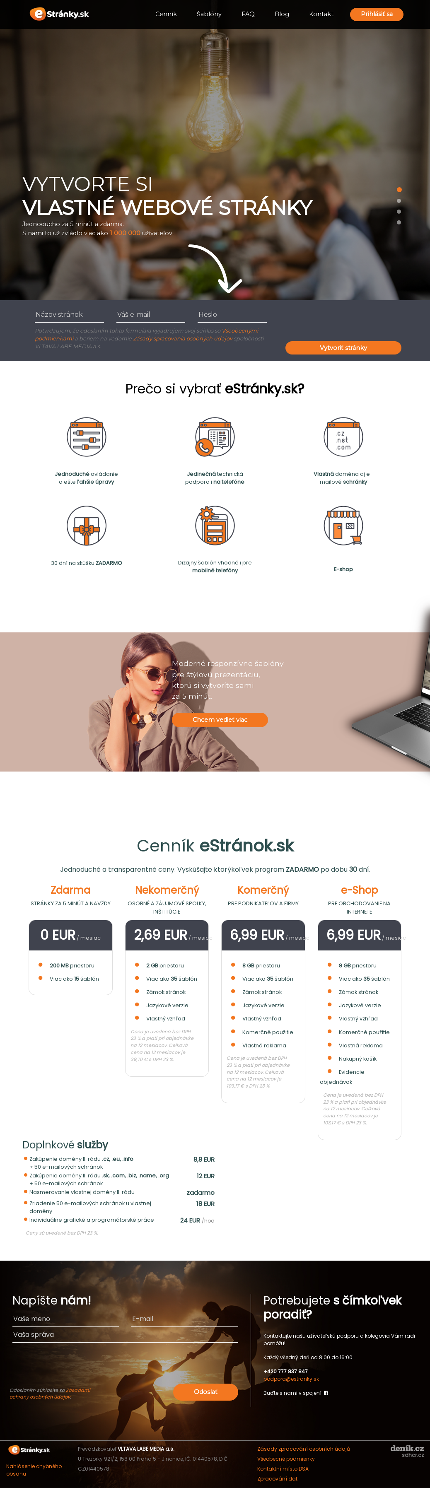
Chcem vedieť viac (220, 720)
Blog (282, 14)
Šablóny (209, 14)
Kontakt (321, 14)
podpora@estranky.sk (291, 1378)
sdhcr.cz (413, 1455)
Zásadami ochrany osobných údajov (50, 1394)
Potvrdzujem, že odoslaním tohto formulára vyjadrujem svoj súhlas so (128, 331)
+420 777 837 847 (285, 1371)
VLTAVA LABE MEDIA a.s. (146, 1448)
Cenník (166, 14)
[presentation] (348, 323)
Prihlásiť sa (377, 14)
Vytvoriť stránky (343, 348)
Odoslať (205, 1392)
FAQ (248, 14)
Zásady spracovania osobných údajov (182, 338)
